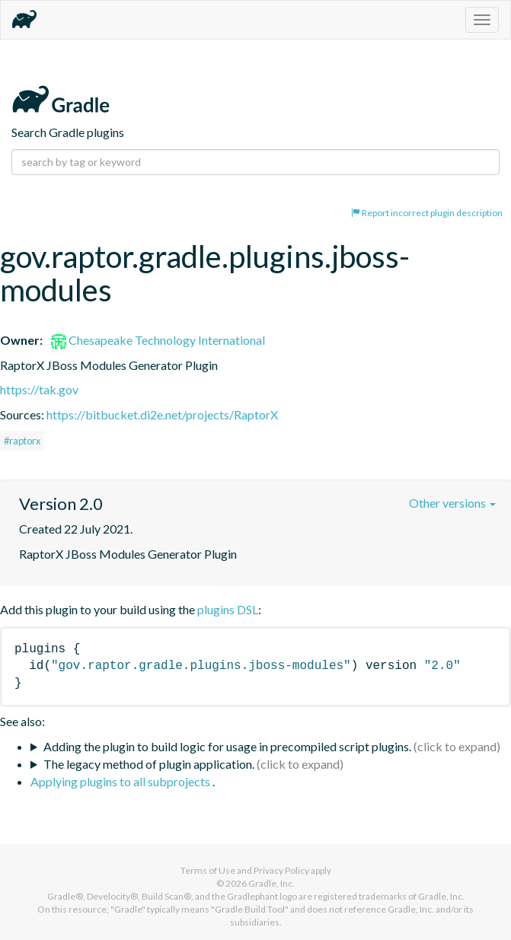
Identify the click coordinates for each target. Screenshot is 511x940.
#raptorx (22, 441)
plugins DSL (227, 609)
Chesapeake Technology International (158, 340)
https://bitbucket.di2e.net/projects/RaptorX (162, 414)
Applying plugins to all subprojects (121, 781)
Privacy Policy (281, 870)
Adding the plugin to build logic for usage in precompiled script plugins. (227, 746)
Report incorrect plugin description (427, 212)
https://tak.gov (39, 389)
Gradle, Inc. (271, 883)
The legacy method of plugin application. (148, 764)
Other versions (452, 502)
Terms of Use (207, 870)
